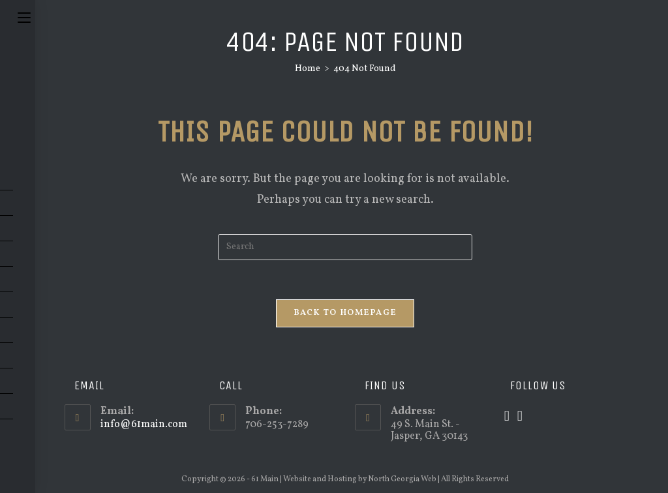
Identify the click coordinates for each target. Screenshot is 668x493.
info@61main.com (143, 424)
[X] (506, 417)
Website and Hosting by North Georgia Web (359, 479)
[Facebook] (520, 417)
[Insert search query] (345, 247)
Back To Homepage (345, 313)
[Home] (307, 69)
